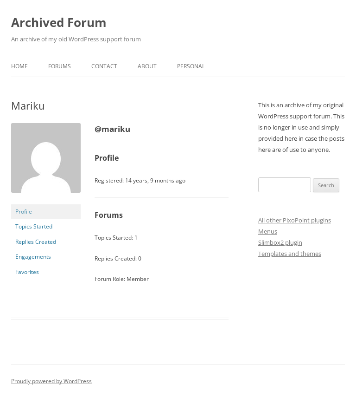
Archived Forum (59, 22)
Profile (23, 211)
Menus (267, 231)
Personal (191, 66)
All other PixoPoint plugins (294, 220)
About (147, 66)
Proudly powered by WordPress (51, 381)
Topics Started (33, 226)
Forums (59, 66)
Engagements (33, 257)
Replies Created (35, 242)
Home (19, 66)
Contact (104, 66)
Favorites (27, 272)
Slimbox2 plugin (280, 242)
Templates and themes (289, 253)
